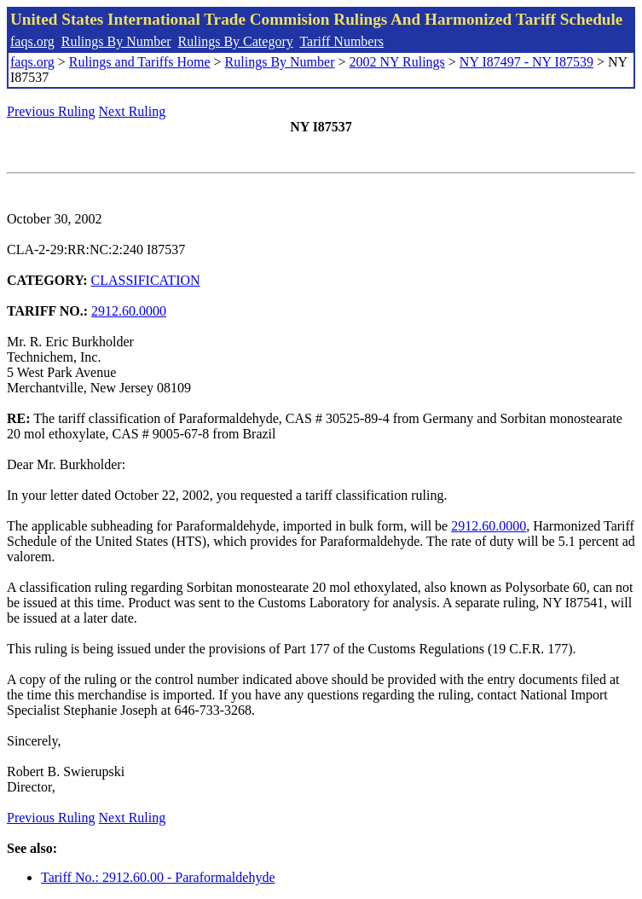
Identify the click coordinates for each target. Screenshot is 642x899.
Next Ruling (132, 111)
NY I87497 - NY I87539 (526, 62)
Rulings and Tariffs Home (140, 62)
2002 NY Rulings (397, 62)
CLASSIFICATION (145, 280)
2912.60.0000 (128, 311)
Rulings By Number (116, 41)
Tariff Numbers (341, 41)
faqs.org (32, 41)
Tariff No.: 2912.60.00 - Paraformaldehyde (158, 877)
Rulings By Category (235, 41)
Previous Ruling (51, 111)
